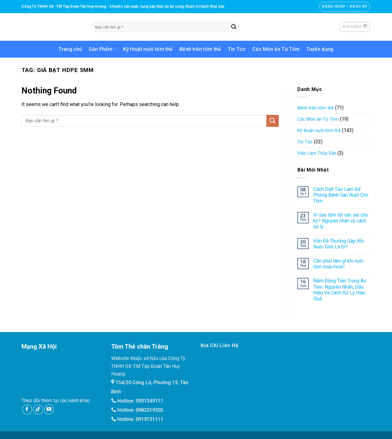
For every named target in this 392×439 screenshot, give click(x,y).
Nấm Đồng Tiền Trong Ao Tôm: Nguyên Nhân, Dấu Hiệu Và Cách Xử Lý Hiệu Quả (339, 289)
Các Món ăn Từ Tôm (276, 49)
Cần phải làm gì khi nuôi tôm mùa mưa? (338, 264)
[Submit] (233, 27)
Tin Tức (237, 49)
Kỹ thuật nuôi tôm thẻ (148, 49)
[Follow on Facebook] (27, 409)
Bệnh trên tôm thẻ (200, 49)
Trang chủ (70, 49)
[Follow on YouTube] (49, 409)
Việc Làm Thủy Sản (316, 153)
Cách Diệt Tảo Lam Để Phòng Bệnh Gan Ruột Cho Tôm (340, 195)
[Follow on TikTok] (38, 409)
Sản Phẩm (102, 49)
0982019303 (149, 410)
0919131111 (149, 419)
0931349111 (149, 401)
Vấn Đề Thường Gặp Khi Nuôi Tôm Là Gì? (338, 244)
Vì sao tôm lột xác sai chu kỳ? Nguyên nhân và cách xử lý (340, 220)
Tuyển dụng (319, 49)
